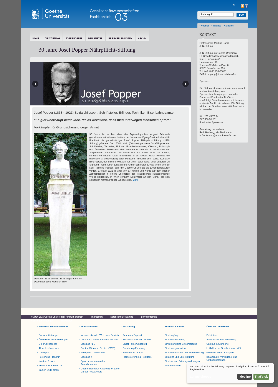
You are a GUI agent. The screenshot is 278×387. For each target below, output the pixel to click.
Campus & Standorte (218, 344)
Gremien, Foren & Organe (220, 352)
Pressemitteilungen (49, 335)
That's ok (261, 376)
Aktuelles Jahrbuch (49, 348)
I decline (244, 376)
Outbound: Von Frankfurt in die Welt (100, 339)
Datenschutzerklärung (122, 317)
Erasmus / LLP (88, 344)
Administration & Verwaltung (222, 339)
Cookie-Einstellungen (42, 321)
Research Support (132, 335)
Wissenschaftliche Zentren (137, 339)
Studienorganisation (175, 348)
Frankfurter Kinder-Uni (51, 365)
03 (121, 16)
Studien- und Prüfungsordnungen (182, 361)
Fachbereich (100, 16)
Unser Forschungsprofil (135, 344)
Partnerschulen (173, 365)
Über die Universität (218, 326)
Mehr (135, 180)
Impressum (97, 317)
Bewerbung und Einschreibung (181, 344)
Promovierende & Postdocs (137, 357)
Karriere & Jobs (47, 361)
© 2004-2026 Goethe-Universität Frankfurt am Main (57, 317)
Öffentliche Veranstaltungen (53, 339)
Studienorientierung (175, 339)
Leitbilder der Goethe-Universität (224, 348)
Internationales (89, 326)
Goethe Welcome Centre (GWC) (98, 348)
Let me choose (200, 376)
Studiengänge (172, 335)
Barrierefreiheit (149, 317)
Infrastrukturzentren (133, 352)
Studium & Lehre (174, 326)
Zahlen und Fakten (49, 370)
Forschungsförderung (134, 348)
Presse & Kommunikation (53, 326)
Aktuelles (228, 26)
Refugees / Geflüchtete (93, 352)
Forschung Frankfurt (49, 357)
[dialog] (230, 373)
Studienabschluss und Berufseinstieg (184, 352)
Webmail (205, 26)
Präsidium (212, 335)
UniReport (44, 352)
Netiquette (66, 321)
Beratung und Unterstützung (180, 357)
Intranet (217, 26)
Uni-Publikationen (48, 344)
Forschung (129, 326)
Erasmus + (86, 357)
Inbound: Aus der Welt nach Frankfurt (100, 335)
